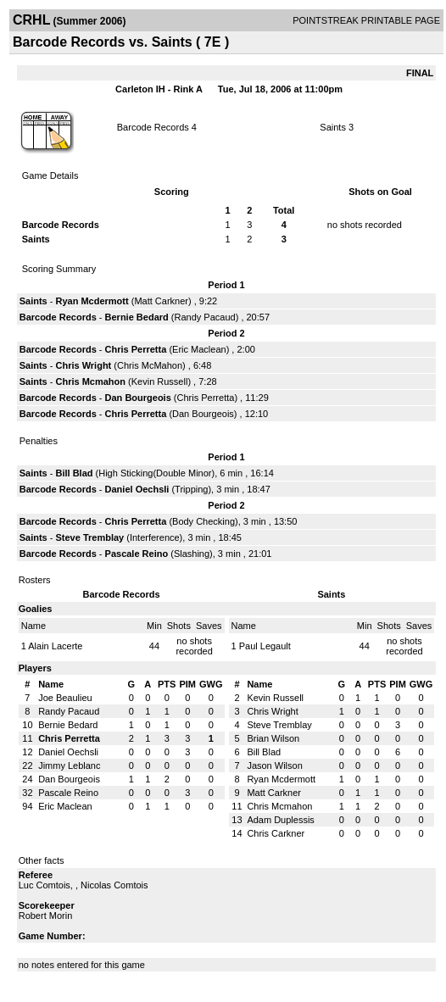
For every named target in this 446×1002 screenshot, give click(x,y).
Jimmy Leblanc (69, 765)
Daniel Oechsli (137, 489)
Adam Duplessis (280, 820)
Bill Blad (73, 473)
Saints (333, 127)
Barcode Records (153, 127)
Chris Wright (83, 365)
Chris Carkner (275, 833)
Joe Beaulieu (65, 698)
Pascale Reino (137, 553)
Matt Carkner (161, 301)
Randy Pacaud (205, 317)
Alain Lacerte (55, 646)
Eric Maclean (199, 349)
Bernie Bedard (137, 317)
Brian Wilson (273, 738)
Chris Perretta (136, 349)
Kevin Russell (159, 381)
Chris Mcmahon (90, 381)
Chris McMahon (149, 365)
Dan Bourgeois (138, 397)
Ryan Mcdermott (91, 301)
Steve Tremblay (89, 537)
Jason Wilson (274, 765)
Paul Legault (265, 646)
